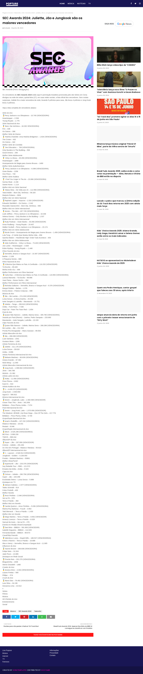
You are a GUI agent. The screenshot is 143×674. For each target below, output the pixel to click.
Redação (7, 28)
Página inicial (7, 13)
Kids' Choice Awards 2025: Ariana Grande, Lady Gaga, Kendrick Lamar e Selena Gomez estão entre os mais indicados (118, 233)
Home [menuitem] (62, 3)
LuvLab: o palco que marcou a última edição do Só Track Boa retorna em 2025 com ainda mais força (118, 203)
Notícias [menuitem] (81, 3)
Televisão (17, 13)
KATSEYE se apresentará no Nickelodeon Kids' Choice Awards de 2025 (116, 261)
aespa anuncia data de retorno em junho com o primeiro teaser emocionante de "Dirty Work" (117, 317)
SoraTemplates (19, 670)
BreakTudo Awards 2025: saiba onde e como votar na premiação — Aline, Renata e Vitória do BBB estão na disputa (118, 174)
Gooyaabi (45, 670)
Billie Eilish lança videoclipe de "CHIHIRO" (116, 65)
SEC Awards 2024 (25, 611)
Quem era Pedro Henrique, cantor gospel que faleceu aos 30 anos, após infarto (117, 289)
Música (13, 611)
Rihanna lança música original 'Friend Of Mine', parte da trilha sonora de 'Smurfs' (116, 145)
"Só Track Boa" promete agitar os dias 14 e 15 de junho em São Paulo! (118, 118)
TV (3, 659)
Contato (52, 655)
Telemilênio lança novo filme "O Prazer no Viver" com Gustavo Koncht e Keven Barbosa (118, 91)
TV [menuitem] (89, 3)
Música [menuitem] (71, 3)
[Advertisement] (119, 345)
